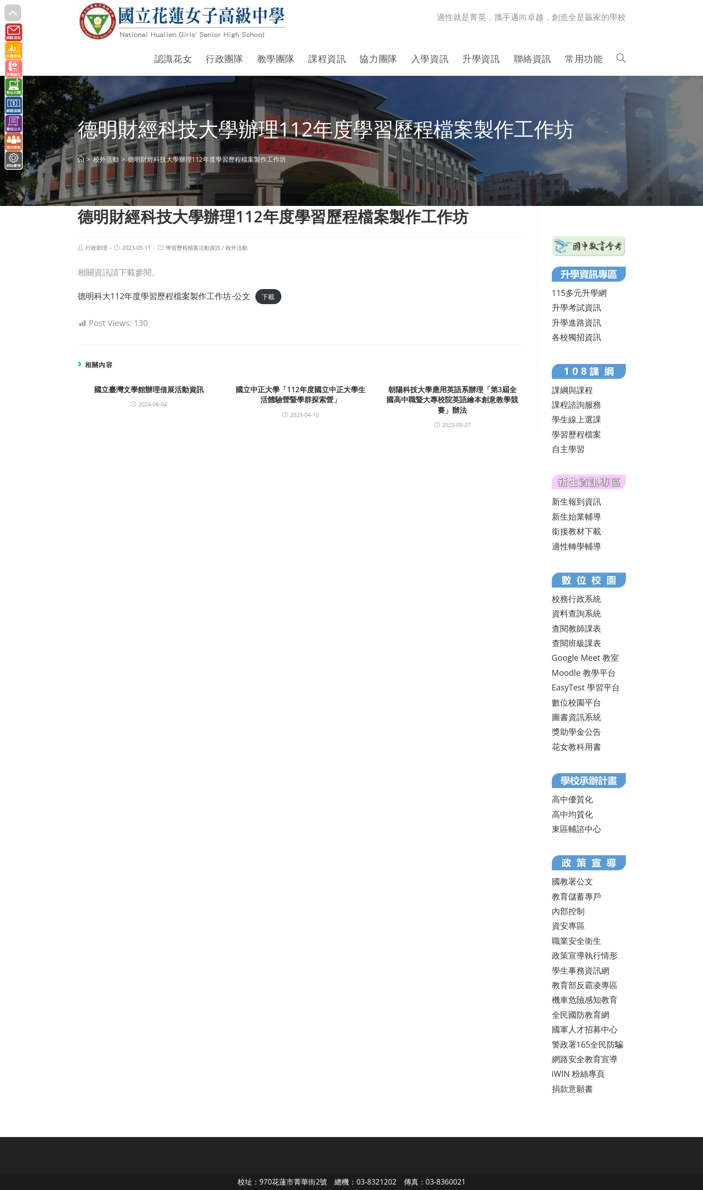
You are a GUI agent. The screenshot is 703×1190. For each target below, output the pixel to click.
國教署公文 (572, 881)
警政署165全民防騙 (588, 1044)
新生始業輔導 (576, 516)
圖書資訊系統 (576, 716)
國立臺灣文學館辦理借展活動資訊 (149, 389)
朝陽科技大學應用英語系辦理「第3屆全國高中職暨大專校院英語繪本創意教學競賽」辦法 (452, 399)
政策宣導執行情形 (585, 955)
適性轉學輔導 (576, 546)
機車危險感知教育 (585, 999)
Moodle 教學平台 (584, 672)
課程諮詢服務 (576, 404)
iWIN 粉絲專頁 (578, 1073)
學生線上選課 (576, 419)
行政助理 (96, 248)
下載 (268, 296)
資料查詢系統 (576, 613)
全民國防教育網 (580, 1014)
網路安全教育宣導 (585, 1058)
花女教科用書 (576, 746)
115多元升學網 (579, 292)
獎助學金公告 (576, 731)
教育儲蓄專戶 (576, 896)
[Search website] (621, 59)
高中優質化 (572, 799)
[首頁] (81, 159)
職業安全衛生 (576, 940)
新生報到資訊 (576, 501)
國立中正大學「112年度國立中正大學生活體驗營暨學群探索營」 (300, 394)
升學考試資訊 (576, 307)
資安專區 (568, 925)
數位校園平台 (576, 702)
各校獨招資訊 (576, 337)
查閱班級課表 (576, 642)
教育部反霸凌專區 (585, 984)
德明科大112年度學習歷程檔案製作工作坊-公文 (164, 295)
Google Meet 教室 (585, 657)
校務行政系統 (576, 598)
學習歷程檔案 (576, 434)
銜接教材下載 (576, 531)
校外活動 (237, 248)
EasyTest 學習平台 (586, 687)
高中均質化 (572, 814)
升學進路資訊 (576, 322)
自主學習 (568, 448)
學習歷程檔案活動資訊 (193, 248)
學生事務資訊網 (580, 970)
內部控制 (568, 911)
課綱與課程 (572, 389)
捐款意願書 (572, 1088)
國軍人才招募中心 (585, 1029)
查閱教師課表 (576, 628)
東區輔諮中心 (576, 828)
